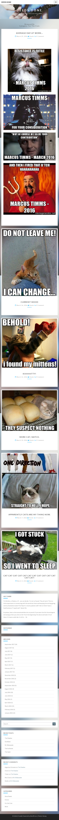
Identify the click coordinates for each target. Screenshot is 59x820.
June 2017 (8, 655)
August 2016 (8, 689)
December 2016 (9, 675)
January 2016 (9, 713)
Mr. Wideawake (9, 745)
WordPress (33, 816)
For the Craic (8, 803)
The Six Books (9, 748)
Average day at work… (29, 33)
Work (6, 806)
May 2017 (7, 658)
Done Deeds (8, 796)
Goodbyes (8, 741)
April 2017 (8, 661)
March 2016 (8, 706)
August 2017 (8, 648)
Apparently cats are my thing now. (30, 514)
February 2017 (9, 668)
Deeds (32, 36)
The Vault (8, 752)
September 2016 (10, 685)
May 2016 (7, 699)
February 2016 (9, 709)
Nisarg (44, 816)
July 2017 (7, 651)
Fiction (7, 800)
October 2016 (9, 682)
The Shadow (8, 738)
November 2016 (9, 678)
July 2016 (7, 692)
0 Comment (40, 36)
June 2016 (8, 696)
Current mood (29, 302)
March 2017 (8, 665)
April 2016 (8, 702)
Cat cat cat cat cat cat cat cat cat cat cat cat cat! (29, 576)
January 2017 (9, 672)
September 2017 (10, 644)
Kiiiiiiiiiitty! (29, 374)
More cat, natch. (29, 437)
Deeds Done (6, 2)
